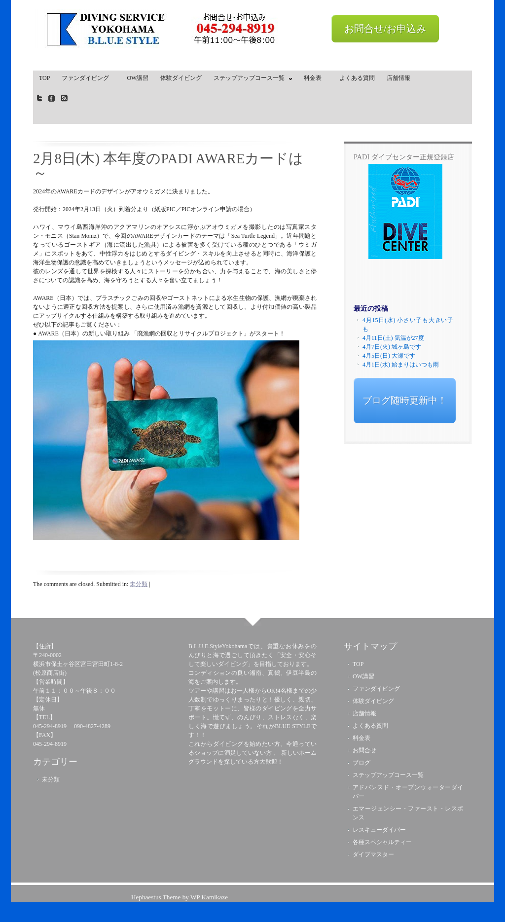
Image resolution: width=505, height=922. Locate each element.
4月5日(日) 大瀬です (388, 355)
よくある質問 (357, 77)
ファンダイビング (88, 77)
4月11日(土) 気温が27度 (393, 337)
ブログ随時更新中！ (404, 400)
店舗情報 (398, 77)
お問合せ (364, 750)
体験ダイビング (181, 77)
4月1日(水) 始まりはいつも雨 (400, 364)
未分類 (138, 584)
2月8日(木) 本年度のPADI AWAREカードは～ (168, 165)
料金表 (315, 77)
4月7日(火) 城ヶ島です (391, 346)
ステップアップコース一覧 (250, 79)
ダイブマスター (373, 854)
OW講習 (137, 77)
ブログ (361, 762)
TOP (44, 77)
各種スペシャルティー (382, 842)
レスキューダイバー (379, 829)
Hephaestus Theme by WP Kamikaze (179, 897)
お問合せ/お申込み (385, 28)
